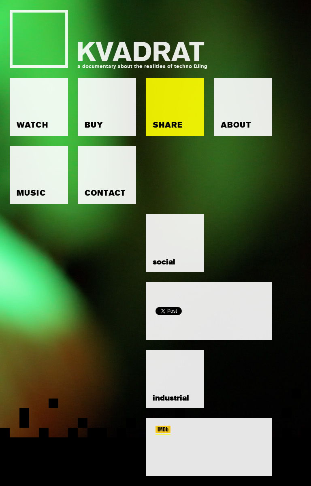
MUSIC (31, 193)
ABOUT (236, 125)
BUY (94, 125)
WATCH (32, 125)
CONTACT (105, 193)
